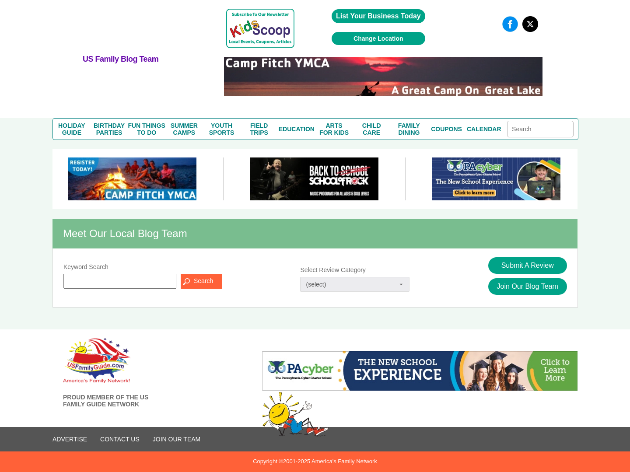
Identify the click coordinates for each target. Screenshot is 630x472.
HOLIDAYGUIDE (71, 129)
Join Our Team (176, 439)
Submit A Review (527, 265)
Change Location (378, 38)
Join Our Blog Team (527, 286)
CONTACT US (120, 439)
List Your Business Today (378, 16)
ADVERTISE (69, 439)
